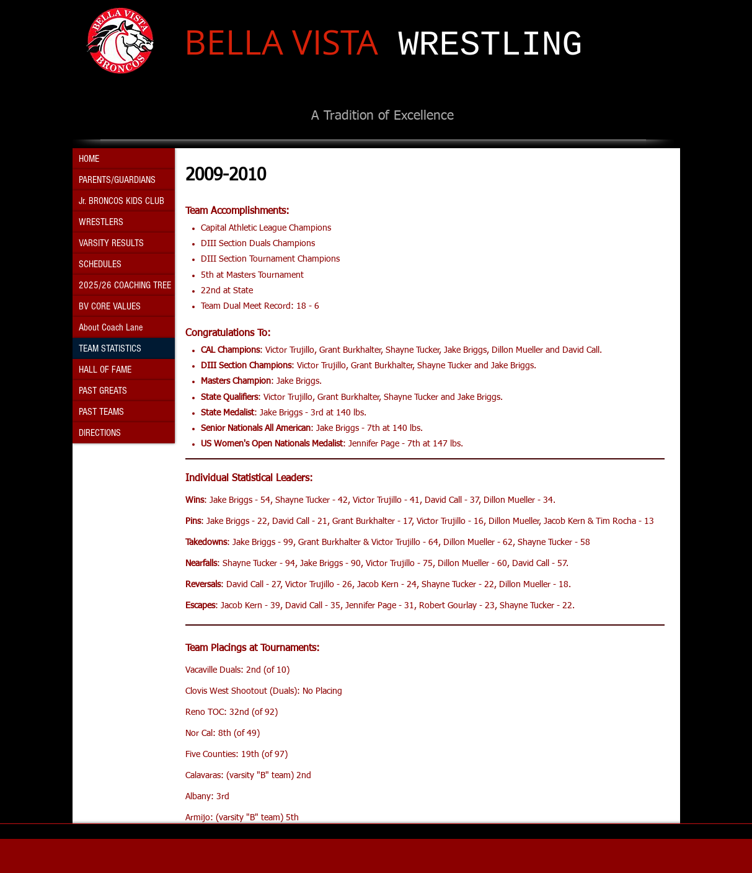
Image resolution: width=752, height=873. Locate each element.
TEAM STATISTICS (110, 348)
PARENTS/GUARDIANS (117, 179)
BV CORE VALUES (110, 306)
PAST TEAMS (101, 411)
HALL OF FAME (105, 369)
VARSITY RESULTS (111, 243)
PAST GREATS (103, 390)
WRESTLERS (101, 222)
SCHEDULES (100, 264)
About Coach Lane (111, 327)
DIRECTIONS (100, 432)
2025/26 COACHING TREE (125, 285)
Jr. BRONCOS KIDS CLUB (121, 200)
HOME (89, 158)
